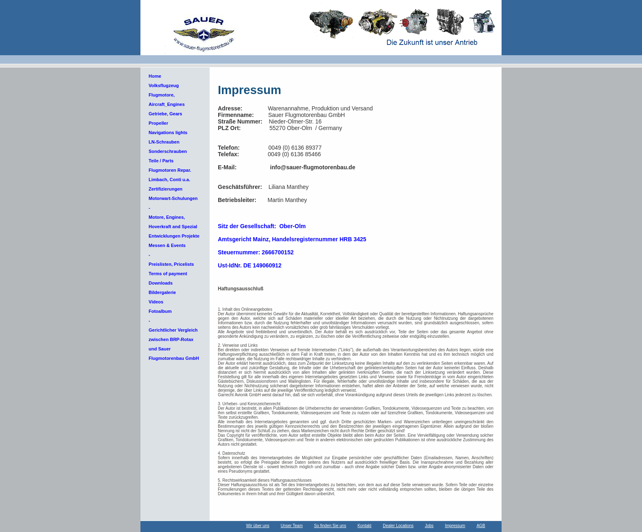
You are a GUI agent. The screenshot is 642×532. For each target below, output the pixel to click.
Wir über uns (257, 525)
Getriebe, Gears (165, 113)
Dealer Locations (398, 525)
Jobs (429, 525)
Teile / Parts (161, 160)
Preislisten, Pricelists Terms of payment (171, 269)
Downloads (161, 283)
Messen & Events (167, 245)
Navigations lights (168, 132)
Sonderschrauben (168, 151)
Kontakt (364, 525)
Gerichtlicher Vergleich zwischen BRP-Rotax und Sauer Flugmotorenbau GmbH (174, 344)
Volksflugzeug (164, 85)
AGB (481, 525)
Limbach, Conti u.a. (169, 179)
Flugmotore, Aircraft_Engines (167, 99)
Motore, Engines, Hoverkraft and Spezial (173, 222)
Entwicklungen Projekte (174, 235)
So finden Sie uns (330, 525)
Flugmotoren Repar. (170, 170)
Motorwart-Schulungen (173, 198)
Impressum (455, 525)
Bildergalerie (162, 292)
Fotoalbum (160, 311)
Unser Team (292, 525)
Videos (156, 301)
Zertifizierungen (166, 188)
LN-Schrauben (164, 141)
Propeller (158, 123)
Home (155, 76)
